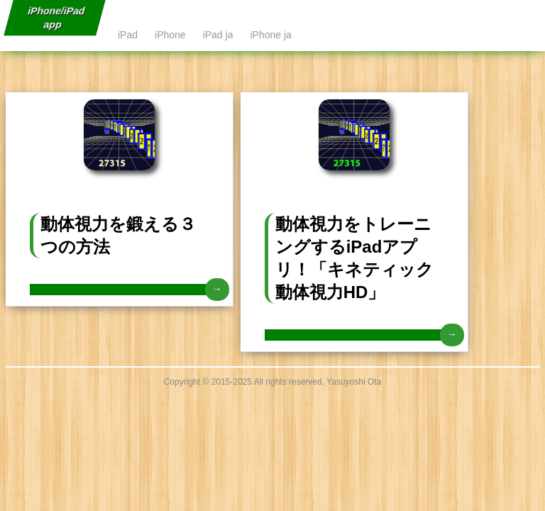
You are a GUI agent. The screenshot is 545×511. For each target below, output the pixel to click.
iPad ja (218, 34)
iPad (128, 34)
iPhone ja (270, 34)
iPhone (170, 34)
